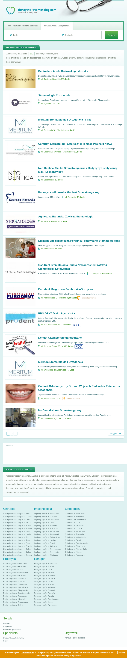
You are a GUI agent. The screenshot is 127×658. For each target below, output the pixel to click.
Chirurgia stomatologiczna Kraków (17, 517)
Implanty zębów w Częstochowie (47, 549)
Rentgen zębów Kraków (44, 566)
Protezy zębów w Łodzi (13, 569)
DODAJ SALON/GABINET (14, 638)
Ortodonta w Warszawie (75, 514)
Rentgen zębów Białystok (44, 590)
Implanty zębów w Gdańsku (45, 525)
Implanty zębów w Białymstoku (47, 537)
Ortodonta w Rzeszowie (75, 555)
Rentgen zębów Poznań (44, 584)
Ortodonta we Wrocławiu (75, 519)
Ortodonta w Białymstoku (75, 546)
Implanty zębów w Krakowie (45, 517)
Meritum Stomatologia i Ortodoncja (60, 361)
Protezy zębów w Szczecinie (15, 584)
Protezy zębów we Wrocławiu (15, 572)
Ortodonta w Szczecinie (75, 531)
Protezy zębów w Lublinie (13, 581)
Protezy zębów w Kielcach (14, 599)
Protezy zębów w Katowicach (15, 587)
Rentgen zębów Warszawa (45, 563)
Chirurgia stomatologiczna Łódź (16, 519)
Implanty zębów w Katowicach (46, 534)
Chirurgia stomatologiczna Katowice (18, 531)
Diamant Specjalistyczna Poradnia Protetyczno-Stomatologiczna (79, 240)
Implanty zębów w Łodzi (44, 522)
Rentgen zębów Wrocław (44, 575)
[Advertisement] (65, 455)
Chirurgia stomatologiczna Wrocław (18, 522)
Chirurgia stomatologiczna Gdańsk (17, 528)
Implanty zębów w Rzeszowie (46, 552)
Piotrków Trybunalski (67, 298)
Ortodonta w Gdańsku (74, 525)
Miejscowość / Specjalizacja (56, 26)
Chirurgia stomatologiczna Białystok (18, 549)
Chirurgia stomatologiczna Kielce (17, 552)
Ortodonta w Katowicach (75, 537)
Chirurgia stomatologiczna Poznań (17, 525)
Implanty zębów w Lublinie (45, 540)
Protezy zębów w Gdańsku (14, 578)
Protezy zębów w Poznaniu (14, 575)
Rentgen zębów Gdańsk (44, 572)
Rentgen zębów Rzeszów (44, 593)
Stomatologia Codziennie (54, 95)
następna (113, 434)
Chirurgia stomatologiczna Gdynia (17, 546)
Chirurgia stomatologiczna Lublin (17, 534)
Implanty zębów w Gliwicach (46, 555)
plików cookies (27, 652)
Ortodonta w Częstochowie (76, 543)
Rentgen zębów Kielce (43, 602)
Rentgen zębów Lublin (43, 581)
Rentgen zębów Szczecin (44, 578)
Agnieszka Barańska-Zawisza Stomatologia (65, 216)
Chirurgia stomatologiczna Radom (17, 555)
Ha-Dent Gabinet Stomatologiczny (59, 410)
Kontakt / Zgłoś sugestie (75, 638)
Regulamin (7, 626)
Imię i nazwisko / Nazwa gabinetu (23, 26)
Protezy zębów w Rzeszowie (15, 596)
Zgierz (71, 346)
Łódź (67, 79)
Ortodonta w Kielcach (74, 552)
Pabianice (67, 325)
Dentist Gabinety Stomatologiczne (60, 337)
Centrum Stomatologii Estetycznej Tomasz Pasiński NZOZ (75, 143)
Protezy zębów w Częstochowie (16, 593)
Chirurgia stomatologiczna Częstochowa (20, 543)
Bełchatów (107, 274)
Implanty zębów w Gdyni (44, 543)
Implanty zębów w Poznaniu (46, 528)
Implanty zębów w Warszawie (46, 514)
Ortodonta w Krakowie (74, 517)
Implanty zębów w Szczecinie (46, 531)
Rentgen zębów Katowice (44, 587)
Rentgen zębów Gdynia (44, 596)
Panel (5, 641)
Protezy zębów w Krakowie (14, 566)
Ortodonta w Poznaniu (74, 534)
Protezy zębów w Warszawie (15, 563)
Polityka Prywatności (12, 629)
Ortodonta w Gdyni (73, 540)
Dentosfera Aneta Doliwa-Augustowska (63, 71)
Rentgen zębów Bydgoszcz (45, 605)
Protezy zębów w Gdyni (13, 605)
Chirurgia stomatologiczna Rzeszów (18, 540)
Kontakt (6, 623)
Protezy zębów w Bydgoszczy (15, 602)
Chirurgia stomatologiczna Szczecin (18, 537)
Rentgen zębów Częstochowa (46, 599)
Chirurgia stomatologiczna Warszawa (18, 514)
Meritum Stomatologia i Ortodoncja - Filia (64, 119)
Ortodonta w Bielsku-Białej (76, 549)
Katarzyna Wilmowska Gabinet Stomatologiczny (68, 192)
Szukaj (111, 35)
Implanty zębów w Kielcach (45, 546)
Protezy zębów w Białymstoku (15, 590)
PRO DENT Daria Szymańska (56, 313)
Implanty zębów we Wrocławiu (46, 519)
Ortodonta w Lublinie (73, 528)
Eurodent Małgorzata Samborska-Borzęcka (65, 289)
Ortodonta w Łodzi (72, 522)
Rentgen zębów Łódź (43, 569)
